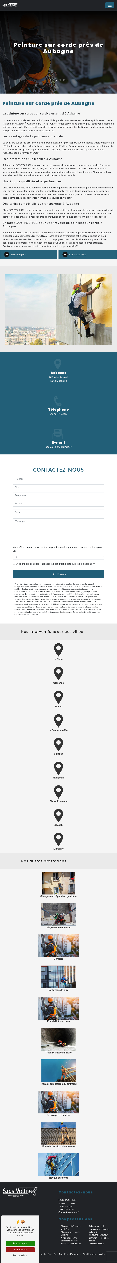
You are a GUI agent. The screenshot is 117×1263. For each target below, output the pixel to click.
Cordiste (64, 1235)
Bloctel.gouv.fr (66, 598)
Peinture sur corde (97, 1226)
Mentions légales (68, 1254)
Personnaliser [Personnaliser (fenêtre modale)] (20, 1255)
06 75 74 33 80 (58, 414)
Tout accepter (20, 1243)
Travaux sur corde (96, 1243)
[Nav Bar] (109, 5)
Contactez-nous (74, 240)
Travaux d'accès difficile (71, 1243)
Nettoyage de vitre (69, 1238)
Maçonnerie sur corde (70, 1232)
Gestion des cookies (93, 1254)
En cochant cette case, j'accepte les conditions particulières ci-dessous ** (55, 550)
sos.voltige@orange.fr (68, 1212)
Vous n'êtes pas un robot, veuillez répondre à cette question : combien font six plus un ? (57, 535)
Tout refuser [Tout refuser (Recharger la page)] (20, 1249)
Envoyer (61, 560)
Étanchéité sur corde (69, 1240)
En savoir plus (15, 240)
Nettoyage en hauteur (98, 1235)
